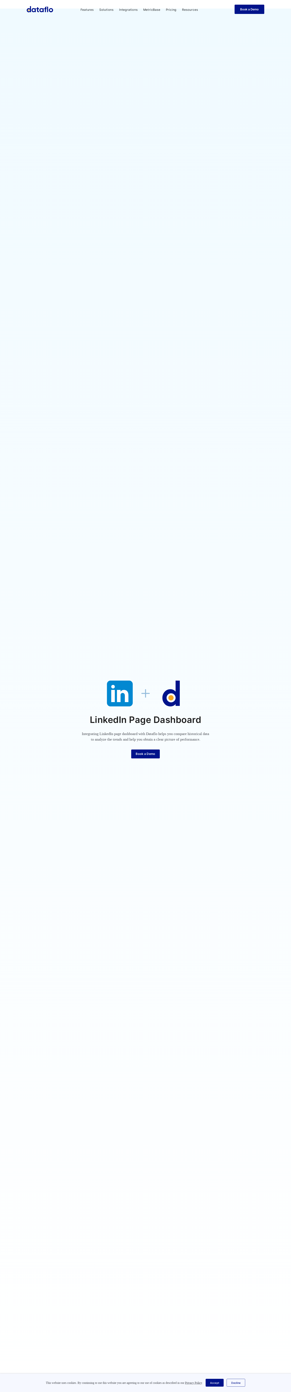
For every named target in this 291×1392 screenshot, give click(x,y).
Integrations (128, 10)
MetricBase (151, 10)
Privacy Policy (193, 1383)
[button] (87, 9)
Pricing (171, 10)
